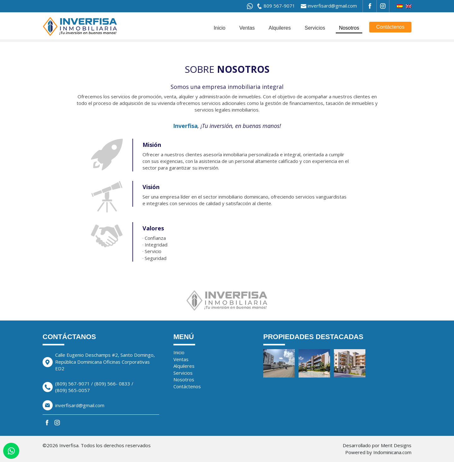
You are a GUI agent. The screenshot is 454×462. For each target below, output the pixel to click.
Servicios (315, 28)
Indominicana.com (392, 452)
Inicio (219, 28)
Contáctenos (390, 27)
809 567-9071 (279, 6)
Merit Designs (396, 445)
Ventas (247, 28)
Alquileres (280, 28)
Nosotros (349, 28)
